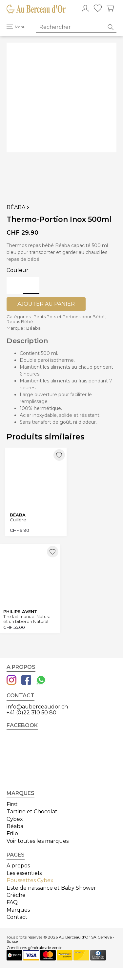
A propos (18, 865)
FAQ (12, 902)
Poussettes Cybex (30, 880)
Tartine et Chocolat (32, 811)
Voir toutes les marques (38, 841)
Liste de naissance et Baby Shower (51, 888)
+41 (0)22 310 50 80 (31, 712)
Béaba (19, 207)
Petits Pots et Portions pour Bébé (69, 316)
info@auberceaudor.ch (37, 707)
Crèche (16, 895)
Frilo (12, 833)
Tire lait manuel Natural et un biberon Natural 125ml (27, 619)
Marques (18, 910)
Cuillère (18, 519)
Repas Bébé (20, 321)
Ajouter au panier (46, 304)
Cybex (15, 819)
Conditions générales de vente (34, 947)
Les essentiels (24, 873)
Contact (17, 917)
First (12, 804)
